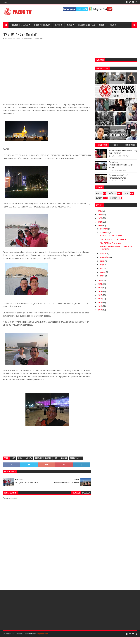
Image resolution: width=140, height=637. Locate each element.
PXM (56, 458)
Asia (13, 458)
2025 (100, 214)
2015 (100, 302)
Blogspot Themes (43, 634)
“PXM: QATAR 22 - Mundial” (111, 236)
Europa (99, 198)
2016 (100, 299)
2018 (100, 291)
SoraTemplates (17, 634)
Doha (20, 458)
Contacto (112, 24)
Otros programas (41, 24)
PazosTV (29, 458)
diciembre (104, 229)
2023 (100, 222)
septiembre (104, 257)
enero (102, 276)
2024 (100, 218)
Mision (101, 24)
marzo (103, 272)
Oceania (113, 198)
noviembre (104, 232)
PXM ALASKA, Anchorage (110, 243)
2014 (100, 306)
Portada (5, 2)
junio (102, 261)
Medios (69, 24)
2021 (100, 280)
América (112, 193)
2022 (100, 225)
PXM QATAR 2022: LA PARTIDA (112, 239)
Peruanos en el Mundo (19, 24)
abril (102, 268)
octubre (103, 254)
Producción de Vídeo (86, 24)
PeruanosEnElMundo (43, 458)
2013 (100, 310)
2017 (100, 295)
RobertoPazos (75, 458)
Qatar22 (64, 458)
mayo (102, 265)
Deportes (58, 24)
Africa (98, 193)
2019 (100, 288)
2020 (100, 284)
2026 (100, 211)
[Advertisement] (47, 564)
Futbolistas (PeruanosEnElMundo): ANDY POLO (121, 164)
